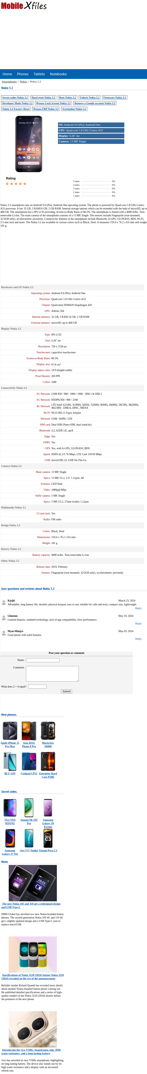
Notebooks (58, 74)
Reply (138, 608)
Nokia (23, 81)
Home (7, 74)
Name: (19, 660)
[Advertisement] (73, 40)
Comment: (17, 667)
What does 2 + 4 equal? (14, 689)
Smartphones (9, 81)
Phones (22, 74)
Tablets (39, 74)
